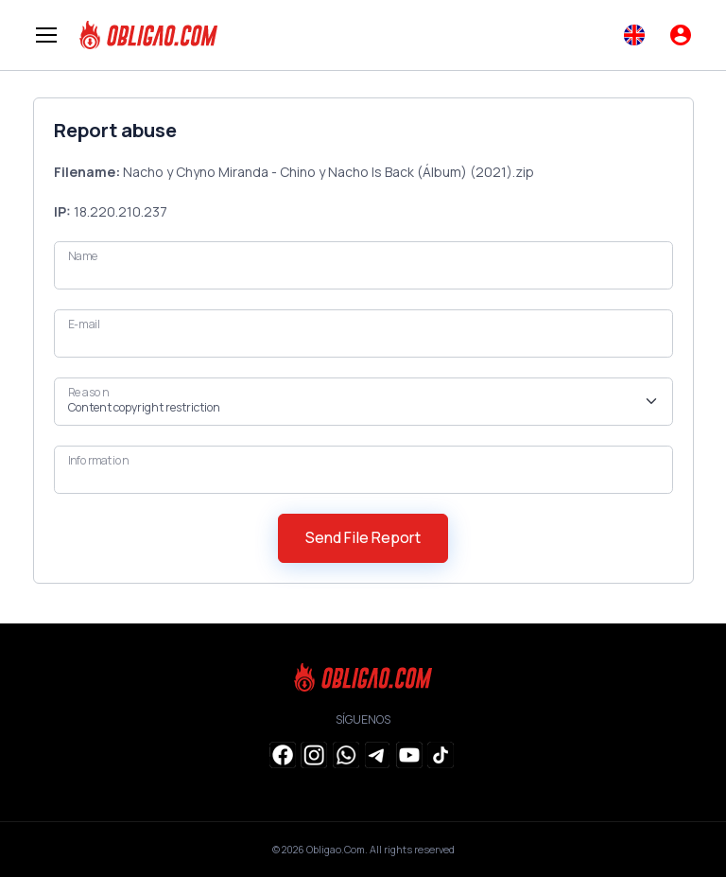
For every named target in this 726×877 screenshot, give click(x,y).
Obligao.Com (335, 849)
